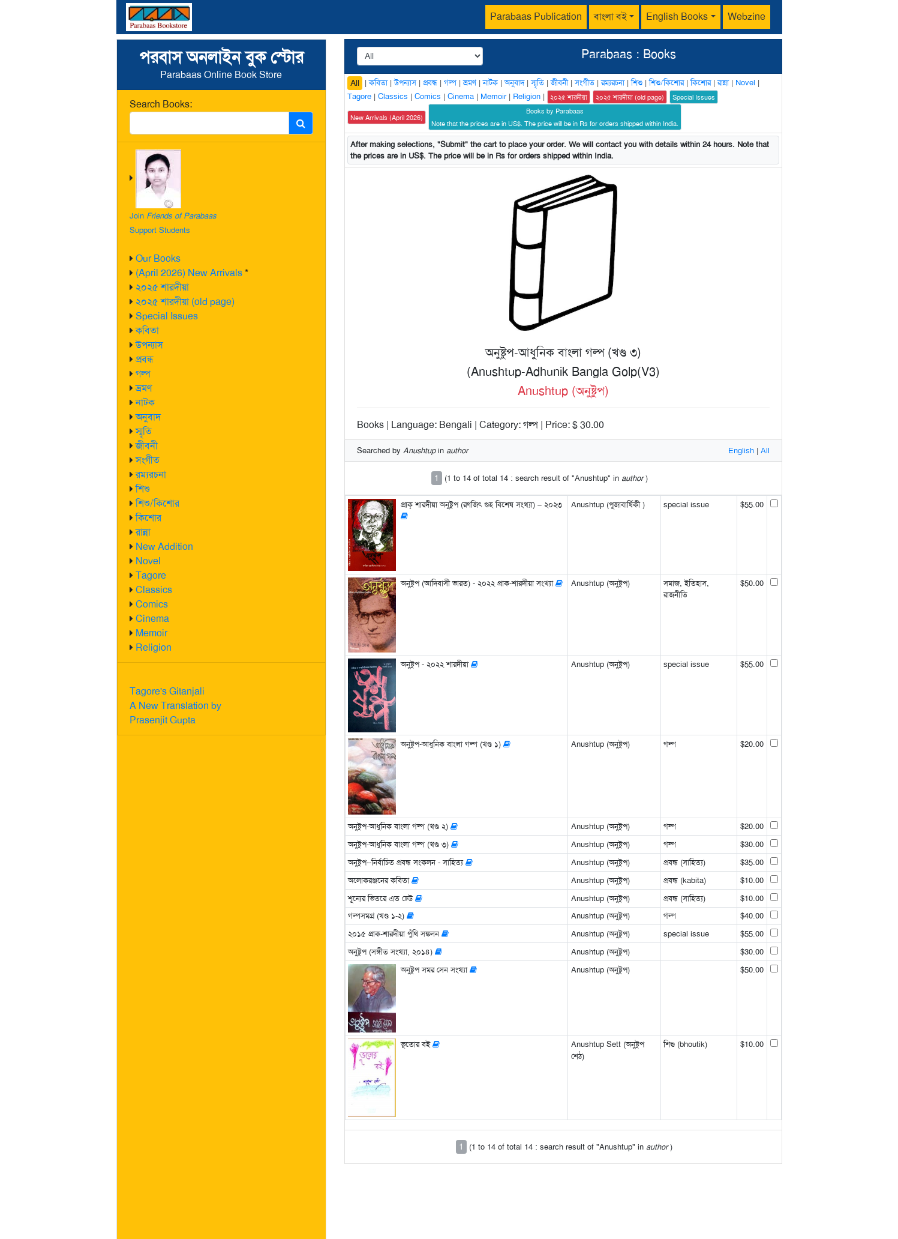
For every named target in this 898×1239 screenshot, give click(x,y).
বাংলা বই (610, 16)
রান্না (143, 532)
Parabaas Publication (536, 16)
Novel (148, 561)
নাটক (145, 402)
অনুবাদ (148, 417)
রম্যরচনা (151, 474)
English (741, 450)
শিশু (143, 489)
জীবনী (147, 445)
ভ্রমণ (144, 388)
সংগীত (148, 460)
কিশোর (148, 517)
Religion (154, 647)
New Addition (164, 546)
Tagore (151, 575)
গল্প (143, 373)
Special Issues (167, 316)
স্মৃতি (144, 431)
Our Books (158, 258)
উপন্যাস (149, 345)
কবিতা (147, 330)
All (354, 82)
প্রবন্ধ (145, 359)
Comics (152, 604)
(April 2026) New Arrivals (189, 273)
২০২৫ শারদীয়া (162, 287)
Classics (154, 589)
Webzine (746, 16)
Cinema (152, 618)
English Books (677, 16)
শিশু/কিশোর (157, 503)
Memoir (151, 633)
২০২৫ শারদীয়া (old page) (185, 301)
